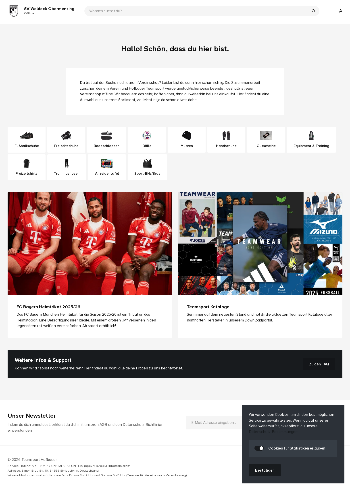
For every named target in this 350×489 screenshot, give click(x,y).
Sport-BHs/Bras (147, 167)
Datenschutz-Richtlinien (143, 424)
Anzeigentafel (107, 167)
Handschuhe (226, 139)
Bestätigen (265, 470)
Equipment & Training (311, 139)
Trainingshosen (66, 167)
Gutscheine (266, 139)
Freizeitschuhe (66, 139)
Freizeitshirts (27, 167)
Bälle (146, 139)
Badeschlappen (106, 139)
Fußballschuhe (27, 139)
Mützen (187, 139)
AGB (103, 424)
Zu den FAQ (319, 364)
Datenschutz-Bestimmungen (273, 431)
